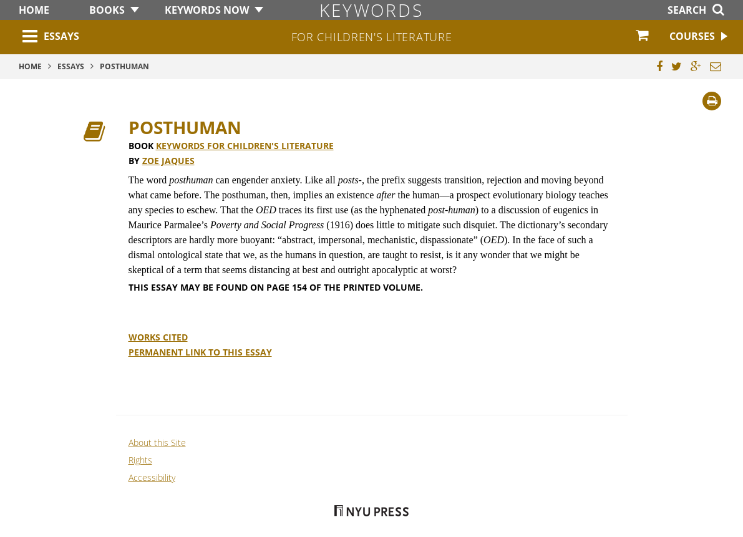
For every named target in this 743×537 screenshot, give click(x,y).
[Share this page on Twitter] (676, 66)
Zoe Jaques (168, 161)
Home (34, 10)
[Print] (711, 101)
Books (107, 10)
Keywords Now (207, 10)
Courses (692, 36)
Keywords (371, 10)
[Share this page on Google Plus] (696, 66)
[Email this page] (715, 66)
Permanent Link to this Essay (200, 352)
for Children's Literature (371, 36)
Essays (61, 36)
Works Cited (158, 337)
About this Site (157, 442)
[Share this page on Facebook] (659, 66)
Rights (140, 460)
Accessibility (152, 477)
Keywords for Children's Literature (245, 146)
